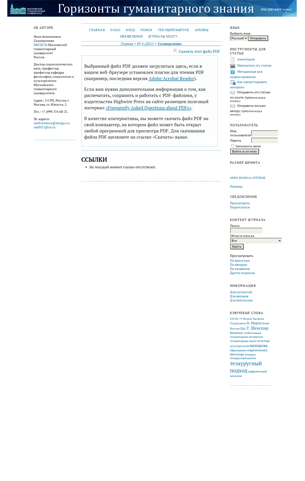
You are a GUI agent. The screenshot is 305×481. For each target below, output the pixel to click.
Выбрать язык (240, 33)
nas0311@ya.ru (44, 127)
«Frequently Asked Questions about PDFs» (148, 108)
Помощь (236, 186)
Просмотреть (240, 203)
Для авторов (239, 296)
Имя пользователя (240, 133)
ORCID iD (40, 45)
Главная (97, 30)
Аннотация (245, 59)
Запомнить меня (248, 146)
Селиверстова (169, 44)
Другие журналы (242, 273)
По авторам (238, 265)
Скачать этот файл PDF (199, 51)
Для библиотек (241, 300)
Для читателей (241, 292)
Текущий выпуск (173, 30)
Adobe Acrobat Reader (171, 78)
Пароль (235, 140)
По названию (240, 269)
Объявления (131, 36)
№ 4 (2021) (145, 44)
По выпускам (240, 260)
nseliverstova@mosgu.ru (51, 123)
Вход (130, 30)
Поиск (146, 30)
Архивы (202, 30)
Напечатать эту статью (254, 65)
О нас (115, 30)
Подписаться (240, 207)
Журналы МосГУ (163, 36)
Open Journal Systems (247, 178)
